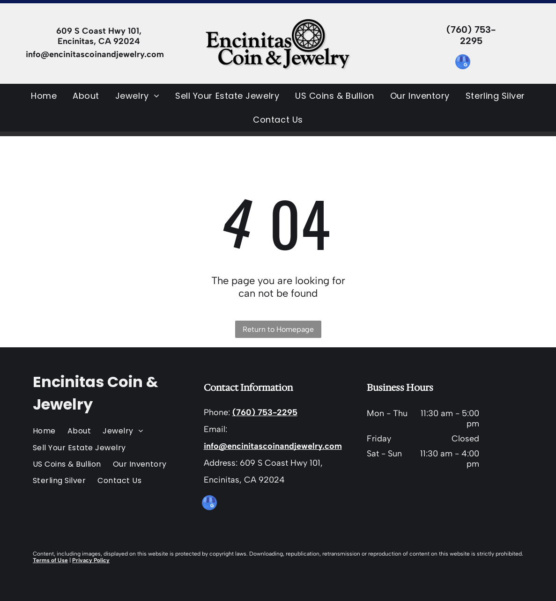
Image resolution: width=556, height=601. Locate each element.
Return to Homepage (278, 329)
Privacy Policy (91, 560)
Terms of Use (50, 560)
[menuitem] (44, 96)
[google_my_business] (462, 63)
